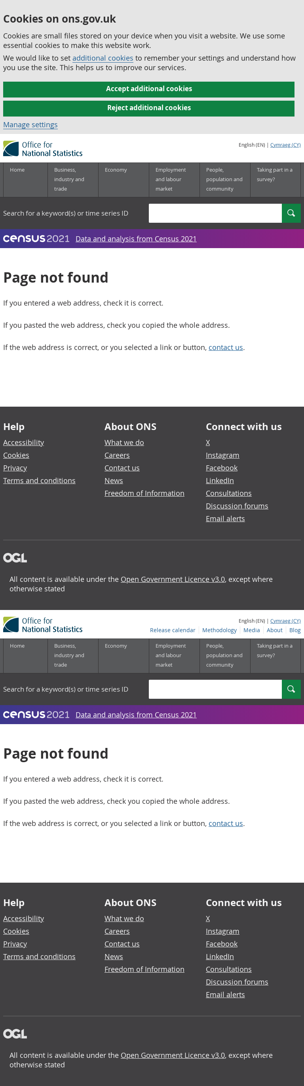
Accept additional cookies (149, 88)
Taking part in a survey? (275, 174)
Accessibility (23, 442)
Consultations (229, 493)
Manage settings (30, 124)
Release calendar (173, 154)
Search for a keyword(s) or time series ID (65, 213)
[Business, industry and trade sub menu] (73, 180)
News (113, 480)
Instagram (222, 455)
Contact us (122, 467)
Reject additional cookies (149, 107)
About (275, 154)
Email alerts (225, 518)
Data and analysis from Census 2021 (136, 238)
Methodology (219, 154)
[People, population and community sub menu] (225, 180)
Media (251, 154)
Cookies (16, 455)
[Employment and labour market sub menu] (174, 180)
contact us (226, 347)
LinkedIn (220, 480)
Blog (295, 154)
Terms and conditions (39, 480)
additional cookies (102, 58)
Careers (117, 455)
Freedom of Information (144, 493)
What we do (124, 442)
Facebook (222, 467)
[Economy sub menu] (123, 180)
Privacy (15, 467)
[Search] (291, 213)
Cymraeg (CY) (285, 144)
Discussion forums (237, 505)
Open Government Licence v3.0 (173, 579)
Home (17, 169)
